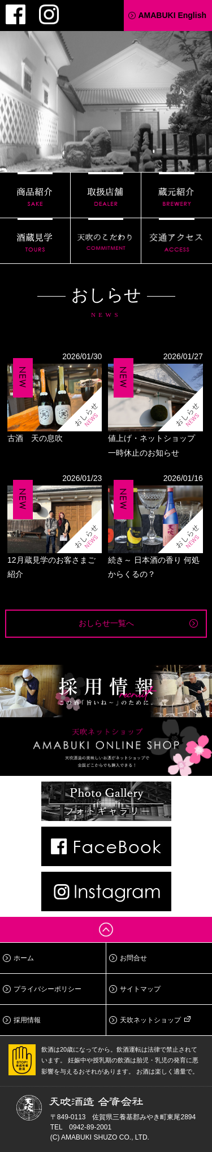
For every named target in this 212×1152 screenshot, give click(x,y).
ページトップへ (106, 929)
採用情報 (27, 1020)
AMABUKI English (172, 15)
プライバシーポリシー (47, 989)
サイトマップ (140, 989)
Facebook (15, 14)
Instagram (49, 14)
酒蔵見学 (35, 240)
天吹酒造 (106, 93)
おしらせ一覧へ (106, 623)
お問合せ (133, 958)
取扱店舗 (106, 195)
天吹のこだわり (106, 240)
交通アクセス (176, 240)
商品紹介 (35, 195)
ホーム (24, 958)
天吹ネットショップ (150, 1020)
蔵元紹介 (176, 195)
